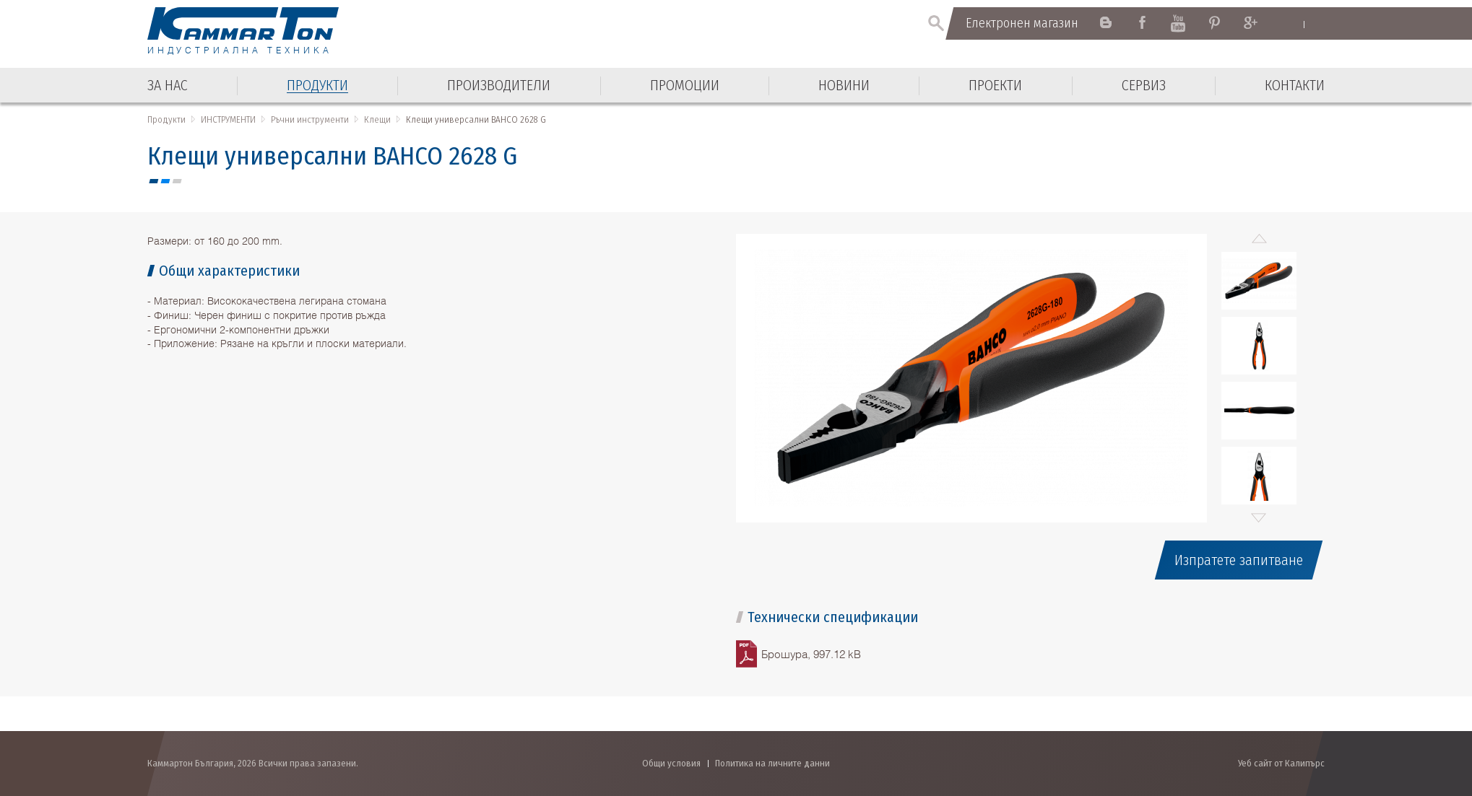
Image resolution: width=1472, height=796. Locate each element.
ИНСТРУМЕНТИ (228, 119)
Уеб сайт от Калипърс (1281, 763)
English (1289, 24)
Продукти (166, 119)
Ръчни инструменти (310, 119)
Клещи (377, 119)
